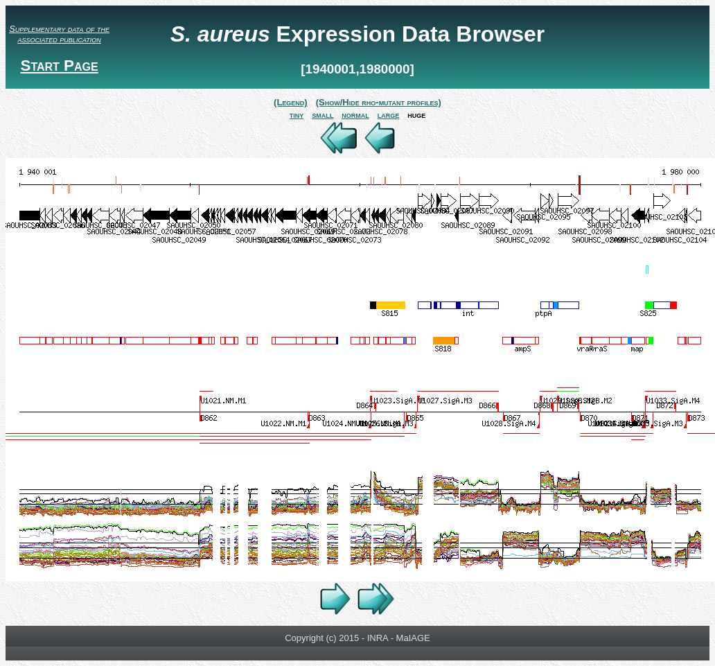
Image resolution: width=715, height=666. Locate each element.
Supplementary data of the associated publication (59, 34)
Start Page (59, 65)
